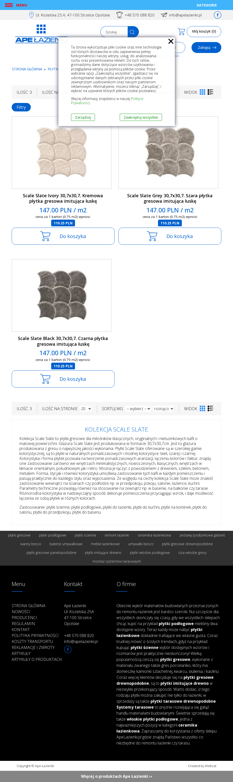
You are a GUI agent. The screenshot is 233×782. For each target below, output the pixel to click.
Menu (21, 4)
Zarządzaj (83, 117)
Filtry (21, 107)
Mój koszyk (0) (204, 31)
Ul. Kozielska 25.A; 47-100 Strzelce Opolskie (73, 14)
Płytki (54, 69)
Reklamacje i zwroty (33, 647)
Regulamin (23, 623)
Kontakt (21, 629)
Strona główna (27, 69)
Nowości (21, 611)
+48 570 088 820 (140, 14)
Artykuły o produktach (37, 659)
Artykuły (21, 653)
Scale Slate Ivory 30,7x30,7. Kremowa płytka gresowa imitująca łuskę (63, 198)
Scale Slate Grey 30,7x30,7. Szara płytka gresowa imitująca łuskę (170, 198)
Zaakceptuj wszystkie (141, 117)
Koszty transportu (32, 641)
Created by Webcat (202, 766)
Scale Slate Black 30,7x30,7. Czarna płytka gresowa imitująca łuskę (63, 341)
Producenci (24, 617)
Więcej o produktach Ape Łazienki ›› (116, 776)
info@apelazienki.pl (185, 14)
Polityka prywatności (35, 635)
